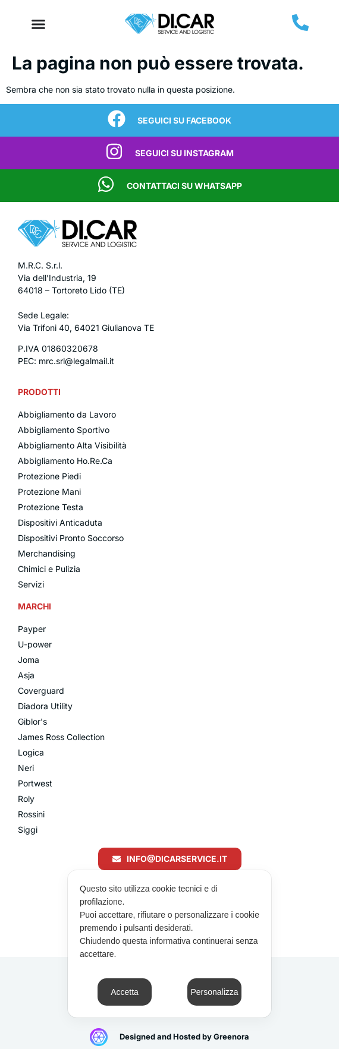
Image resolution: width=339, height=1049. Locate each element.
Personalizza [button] (214, 992)
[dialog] (169, 944)
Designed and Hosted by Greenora (184, 1036)
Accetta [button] (125, 992)
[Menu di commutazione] (38, 24)
